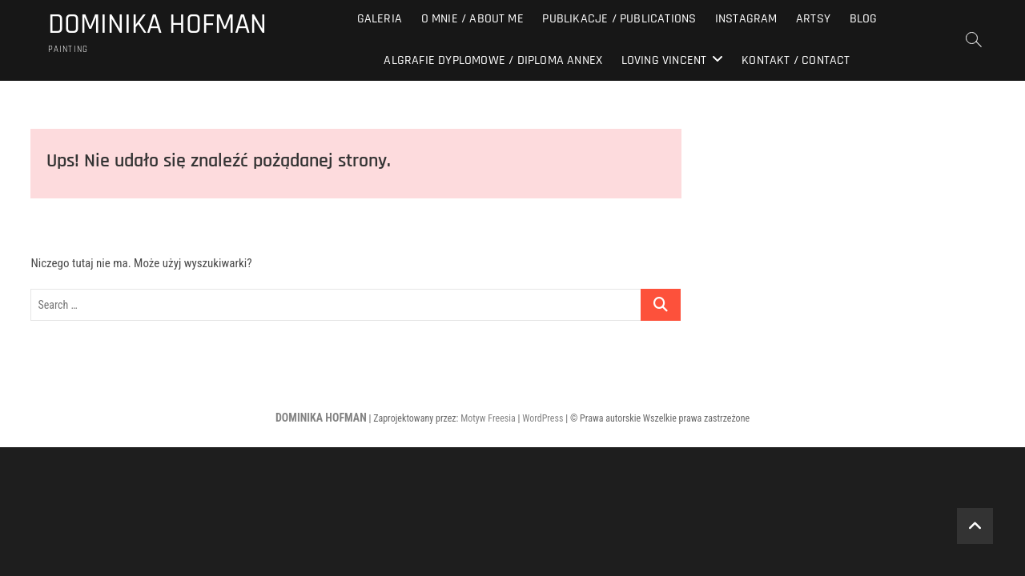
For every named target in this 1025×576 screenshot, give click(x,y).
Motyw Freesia (488, 418)
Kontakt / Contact (796, 60)
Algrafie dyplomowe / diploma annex (493, 60)
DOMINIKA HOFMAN (157, 24)
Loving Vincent (664, 60)
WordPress (542, 418)
